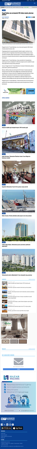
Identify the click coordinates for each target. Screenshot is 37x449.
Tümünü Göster (32, 279)
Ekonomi (4, 10)
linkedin (7, 424)
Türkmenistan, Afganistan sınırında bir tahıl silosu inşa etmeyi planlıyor (19, 287)
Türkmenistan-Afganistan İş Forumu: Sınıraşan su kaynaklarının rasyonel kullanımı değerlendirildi (20, 297)
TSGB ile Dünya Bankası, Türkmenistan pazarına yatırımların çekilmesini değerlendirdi (16, 245)
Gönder (18, 369)
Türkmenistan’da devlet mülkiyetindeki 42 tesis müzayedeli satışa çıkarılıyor (17, 275)
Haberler (4, 279)
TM (30, 0)
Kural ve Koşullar (4, 434)
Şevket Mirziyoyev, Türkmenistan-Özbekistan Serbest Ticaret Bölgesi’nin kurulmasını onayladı (16, 157)
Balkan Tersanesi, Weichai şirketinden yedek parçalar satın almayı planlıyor (17, 216)
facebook (2, 424)
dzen (12, 424)
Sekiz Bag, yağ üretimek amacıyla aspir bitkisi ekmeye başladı (18, 310)
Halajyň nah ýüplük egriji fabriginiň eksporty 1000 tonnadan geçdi (15, 127)
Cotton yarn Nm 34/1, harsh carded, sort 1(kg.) (17, 7)
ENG (28, 0)
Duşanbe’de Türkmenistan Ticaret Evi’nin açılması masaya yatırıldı (15, 187)
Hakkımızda (3, 433)
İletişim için (3, 437)
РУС (33, 0)
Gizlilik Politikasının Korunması (6, 436)
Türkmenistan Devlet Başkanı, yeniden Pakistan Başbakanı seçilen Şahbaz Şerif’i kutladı (20, 302)
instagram (10, 424)
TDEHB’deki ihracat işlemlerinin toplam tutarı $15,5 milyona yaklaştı (19, 306)
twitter (4, 424)
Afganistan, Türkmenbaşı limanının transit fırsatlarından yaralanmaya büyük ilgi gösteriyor (21, 292)
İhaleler (4, 349)
